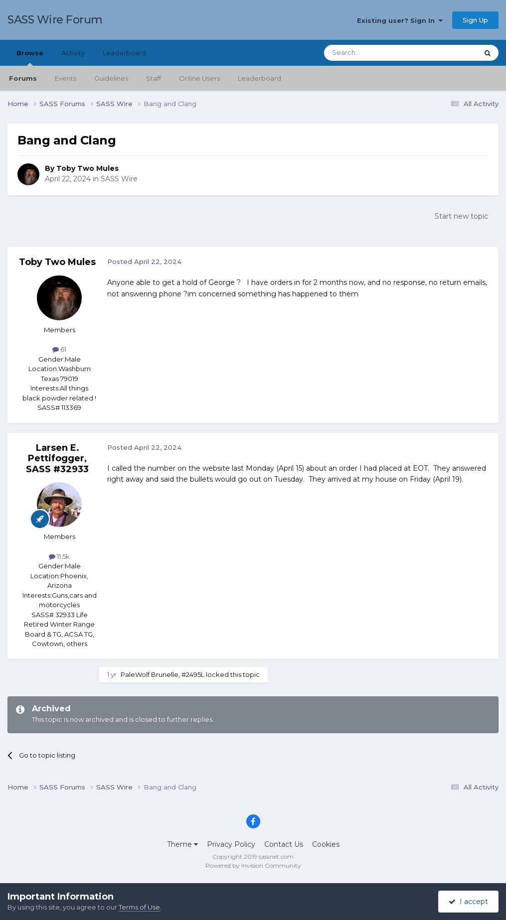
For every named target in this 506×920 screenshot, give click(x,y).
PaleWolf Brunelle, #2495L (162, 674)
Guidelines (111, 78)
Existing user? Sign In (400, 20)
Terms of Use (139, 907)
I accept (468, 901)
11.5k (59, 556)
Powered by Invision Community (253, 865)
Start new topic (461, 216)
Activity (73, 53)
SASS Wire (119, 178)
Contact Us (283, 844)
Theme (182, 844)
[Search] (376, 53)
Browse (29, 57)
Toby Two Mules (87, 168)
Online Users (199, 78)
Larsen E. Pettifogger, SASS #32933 (57, 458)
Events (65, 78)
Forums (23, 78)
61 (59, 349)
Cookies (325, 844)
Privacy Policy (231, 844)
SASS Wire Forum (55, 19)
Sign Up (475, 20)
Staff (153, 78)
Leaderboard (259, 78)
